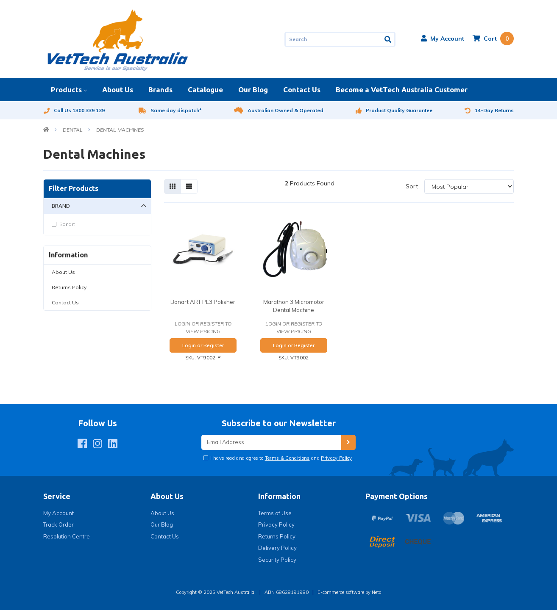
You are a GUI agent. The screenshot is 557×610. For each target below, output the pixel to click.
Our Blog (253, 90)
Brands (160, 90)
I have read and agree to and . (281, 458)
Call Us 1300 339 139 (74, 110)
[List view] (189, 186)
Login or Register (203, 345)
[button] (442, 38)
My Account (58, 513)
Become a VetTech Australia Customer (402, 90)
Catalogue (205, 90)
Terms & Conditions (287, 458)
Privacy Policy (336, 458)
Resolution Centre (66, 536)
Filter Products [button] (73, 188)
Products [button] (66, 90)
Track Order (58, 524)
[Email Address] (271, 442)
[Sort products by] (469, 186)
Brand (61, 206)
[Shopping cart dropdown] (493, 38)
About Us (117, 90)
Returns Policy (69, 287)
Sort (412, 186)
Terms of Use (275, 513)
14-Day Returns (489, 110)
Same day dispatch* (170, 110)
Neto (376, 592)
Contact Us (301, 90)
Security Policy (277, 559)
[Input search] (333, 39)
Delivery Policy (277, 547)
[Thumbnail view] (172, 186)
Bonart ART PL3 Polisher (202, 301)
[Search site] (388, 39)
